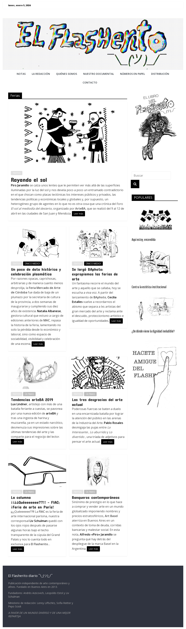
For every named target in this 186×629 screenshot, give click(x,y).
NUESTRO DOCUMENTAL (98, 73)
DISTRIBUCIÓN (160, 73)
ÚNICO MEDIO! (32, 263)
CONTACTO (90, 82)
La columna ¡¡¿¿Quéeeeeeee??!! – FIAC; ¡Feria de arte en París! (35, 502)
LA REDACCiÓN (41, 73)
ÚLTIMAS (29, 394)
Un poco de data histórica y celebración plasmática (36, 271)
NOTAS (21, 73)
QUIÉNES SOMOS (66, 73)
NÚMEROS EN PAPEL (132, 73)
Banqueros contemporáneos (96, 497)
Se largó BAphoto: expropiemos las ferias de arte (95, 274)
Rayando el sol (29, 179)
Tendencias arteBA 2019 (32, 399)
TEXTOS (17, 173)
